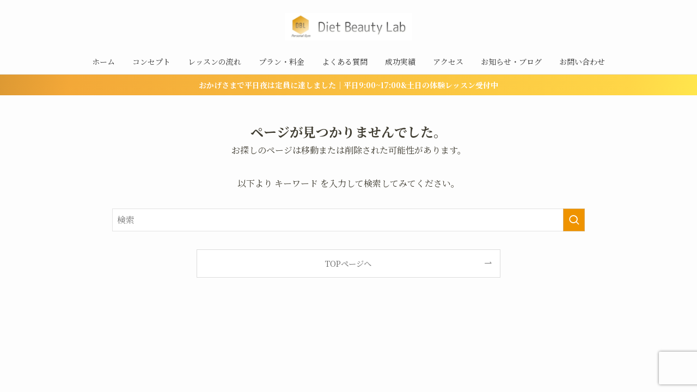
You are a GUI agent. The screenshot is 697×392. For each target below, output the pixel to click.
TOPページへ (348, 263)
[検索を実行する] (574, 220)
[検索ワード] (348, 220)
